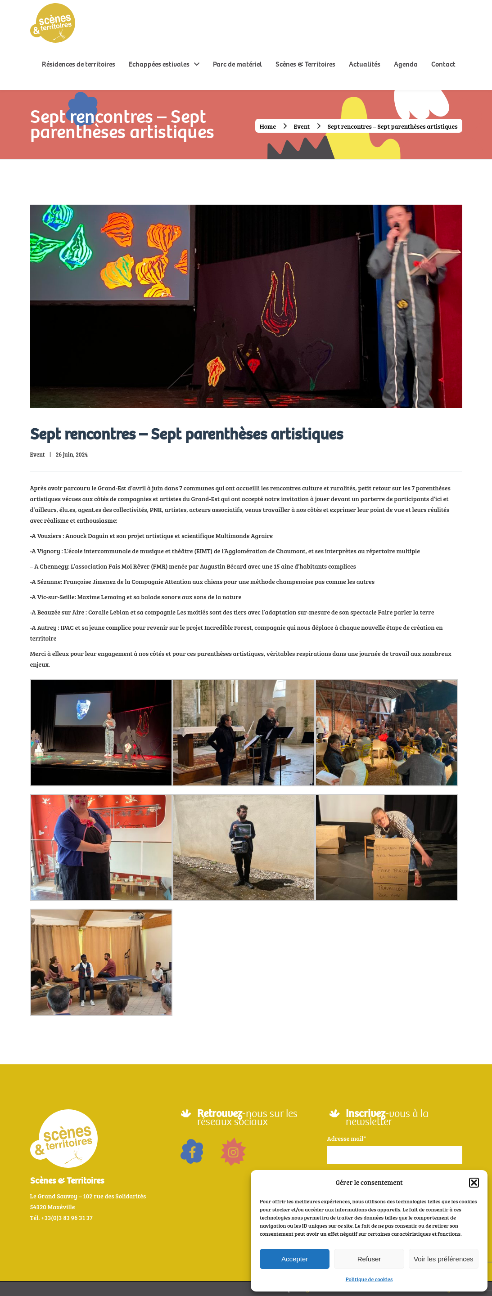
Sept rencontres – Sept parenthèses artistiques (186, 434)
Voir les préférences (444, 1259)
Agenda (406, 64)
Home (268, 126)
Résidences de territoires (78, 64)
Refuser (369, 1259)
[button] (473, 1182)
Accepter (294, 1259)
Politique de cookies (369, 1279)
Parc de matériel (237, 64)
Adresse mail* (346, 1138)
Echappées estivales (159, 64)
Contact (443, 64)
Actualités (364, 64)
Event (302, 126)
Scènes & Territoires (305, 64)
